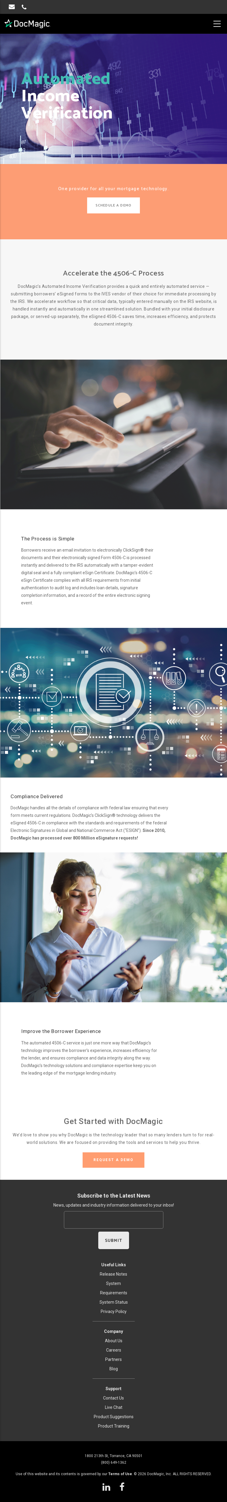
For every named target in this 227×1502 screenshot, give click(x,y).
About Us (113, 1340)
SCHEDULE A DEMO (113, 205)
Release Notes (113, 1274)
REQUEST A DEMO (113, 1160)
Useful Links (113, 1264)
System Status (113, 1302)
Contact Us (113, 1398)
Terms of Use (120, 1474)
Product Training (113, 1426)
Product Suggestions (114, 1416)
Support (113, 1388)
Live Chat (113, 1407)
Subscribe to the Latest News (113, 1195)
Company (113, 1331)
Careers (113, 1350)
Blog (113, 1368)
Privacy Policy (114, 1311)
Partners (113, 1359)
